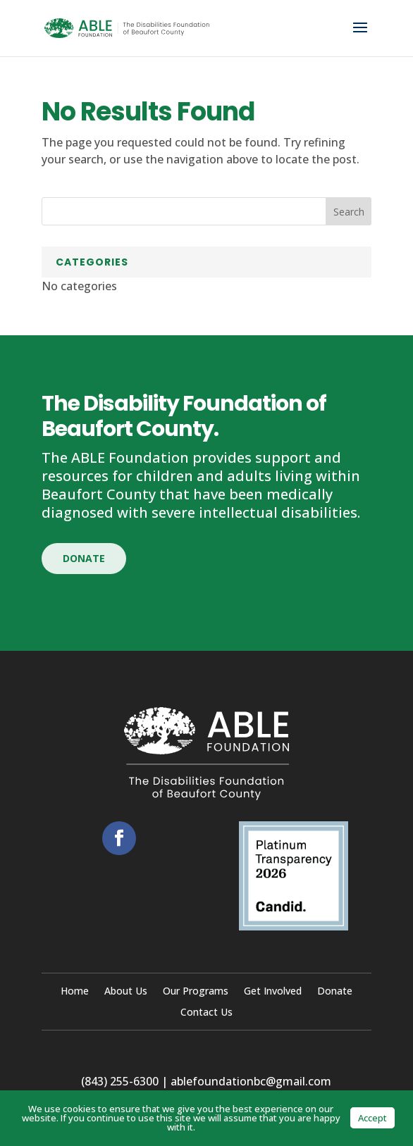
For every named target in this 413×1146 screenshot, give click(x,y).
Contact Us (206, 1013)
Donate (84, 558)
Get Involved (273, 991)
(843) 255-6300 (120, 1081)
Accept (372, 1117)
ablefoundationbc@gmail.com (251, 1081)
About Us (125, 991)
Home (75, 991)
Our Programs (195, 991)
